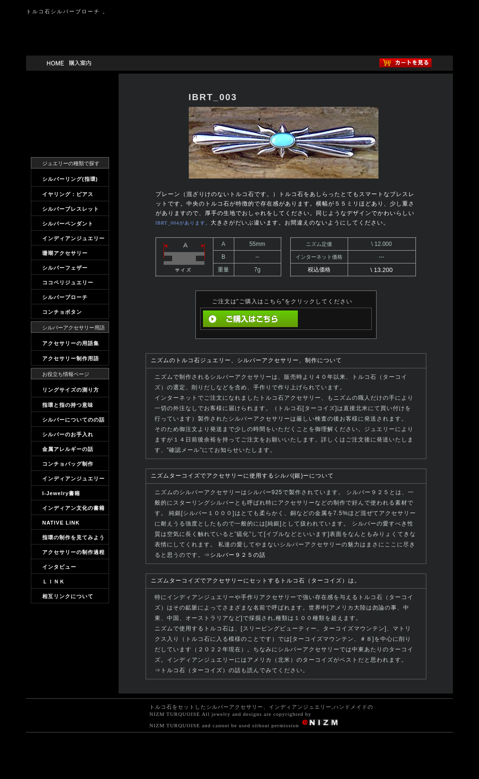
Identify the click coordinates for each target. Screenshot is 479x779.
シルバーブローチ (65, 297)
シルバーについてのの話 (73, 419)
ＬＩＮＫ (53, 581)
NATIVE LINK (61, 523)
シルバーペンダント (67, 223)
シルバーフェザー (65, 268)
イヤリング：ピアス (67, 194)
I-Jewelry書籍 (61, 493)
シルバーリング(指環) (70, 179)
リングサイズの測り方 (70, 390)
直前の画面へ (333, 318)
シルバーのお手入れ (67, 434)
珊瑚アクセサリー (65, 253)
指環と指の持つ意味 (67, 405)
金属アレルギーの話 (67, 449)
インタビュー (59, 567)
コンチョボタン (62, 312)
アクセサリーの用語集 (70, 343)
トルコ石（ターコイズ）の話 (201, 670)
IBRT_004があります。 (183, 222)
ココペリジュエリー (67, 282)
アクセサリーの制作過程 (73, 552)
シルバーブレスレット (70, 209)
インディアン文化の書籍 (73, 508)
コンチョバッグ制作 (67, 464)
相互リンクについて (67, 596)
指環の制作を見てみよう (73, 537)
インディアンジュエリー (73, 238)
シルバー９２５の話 (238, 555)
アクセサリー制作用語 (70, 358)
